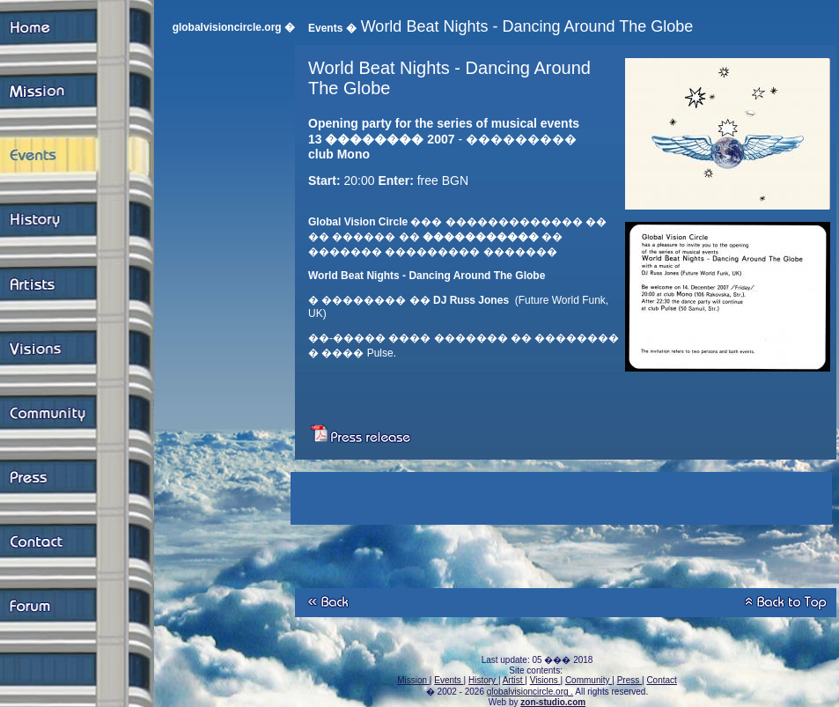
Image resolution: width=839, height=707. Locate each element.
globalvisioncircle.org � (234, 27)
